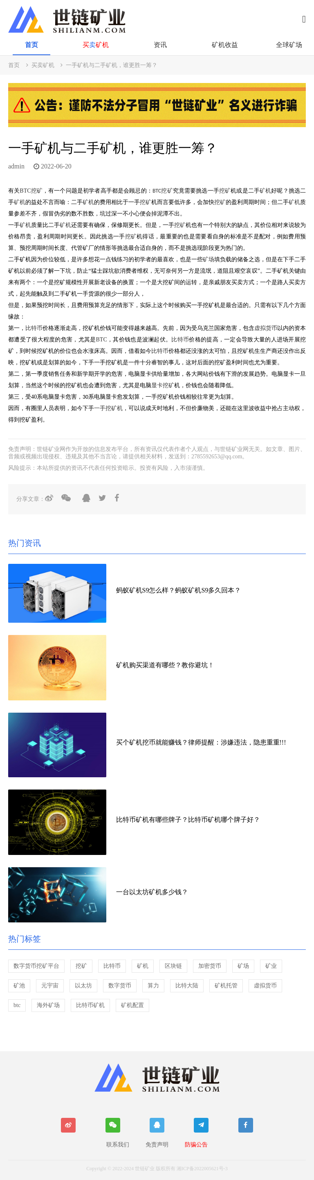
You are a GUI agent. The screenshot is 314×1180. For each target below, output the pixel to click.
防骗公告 (196, 1145)
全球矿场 (289, 44)
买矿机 (96, 44)
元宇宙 (49, 986)
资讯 (160, 44)
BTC (25, 191)
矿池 (19, 986)
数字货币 (119, 986)
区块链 (173, 966)
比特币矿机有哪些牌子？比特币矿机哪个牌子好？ (188, 819)
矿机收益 (225, 44)
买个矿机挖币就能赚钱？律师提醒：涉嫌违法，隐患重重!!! (201, 742)
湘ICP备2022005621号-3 (202, 1168)
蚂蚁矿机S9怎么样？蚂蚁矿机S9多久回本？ (178, 590)
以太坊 (83, 986)
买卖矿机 (42, 65)
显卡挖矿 (162, 385)
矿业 (271, 966)
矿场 (208, 259)
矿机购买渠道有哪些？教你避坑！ (165, 665)
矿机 (265, 191)
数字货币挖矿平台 (36, 966)
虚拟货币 (265, 328)
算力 (153, 986)
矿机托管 (226, 986)
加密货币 (209, 966)
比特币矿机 (90, 1005)
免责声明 (157, 1145)
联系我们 (117, 1145)
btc (16, 1005)
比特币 (34, 328)
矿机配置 (132, 1005)
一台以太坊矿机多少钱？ (152, 891)
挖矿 (37, 191)
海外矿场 (48, 1005)
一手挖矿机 (108, 408)
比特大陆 (186, 986)
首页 (31, 44)
